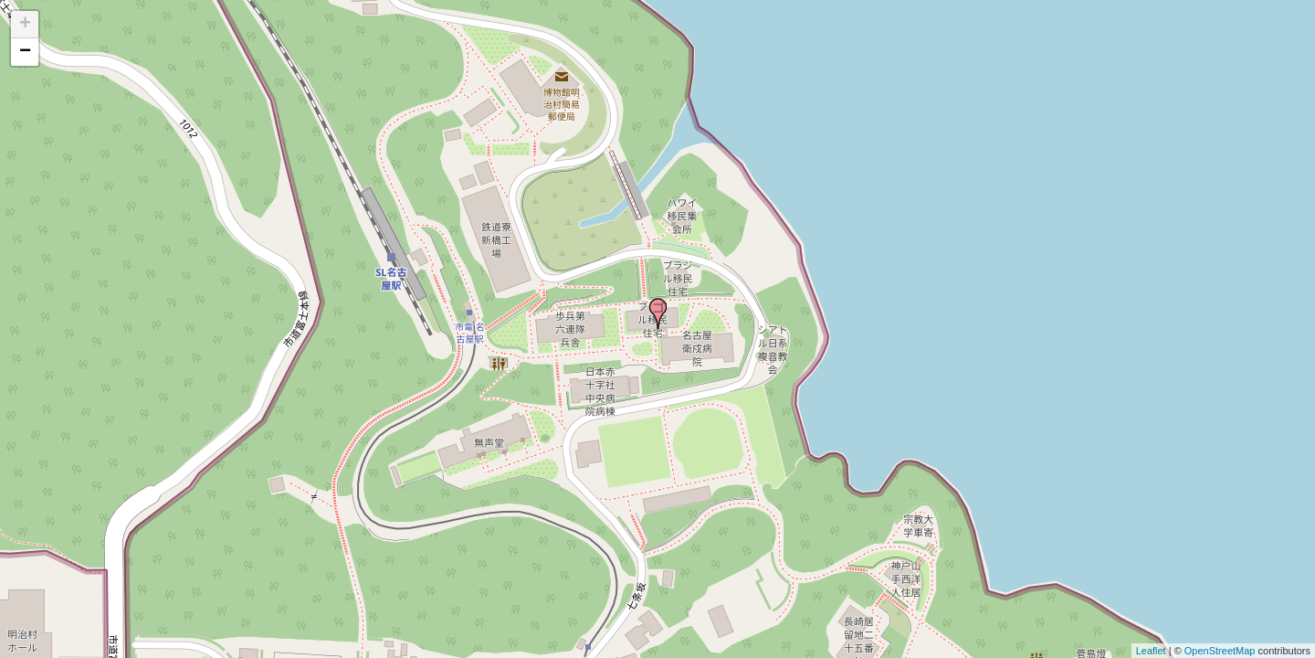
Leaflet (1151, 650)
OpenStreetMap (1220, 650)
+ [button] (25, 24)
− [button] (25, 52)
